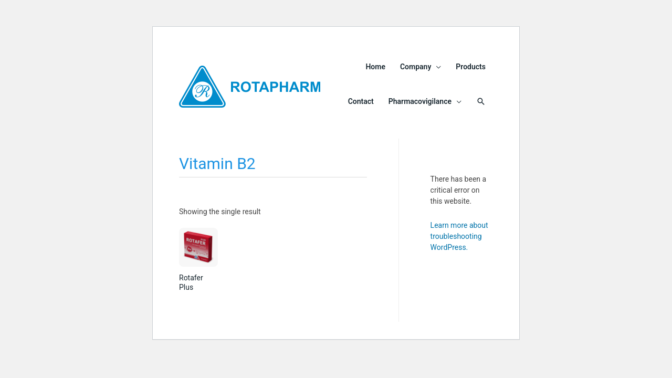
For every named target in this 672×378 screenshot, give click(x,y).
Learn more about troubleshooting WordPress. (459, 236)
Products (471, 66)
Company (415, 66)
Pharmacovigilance (420, 101)
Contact (361, 101)
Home (375, 66)
